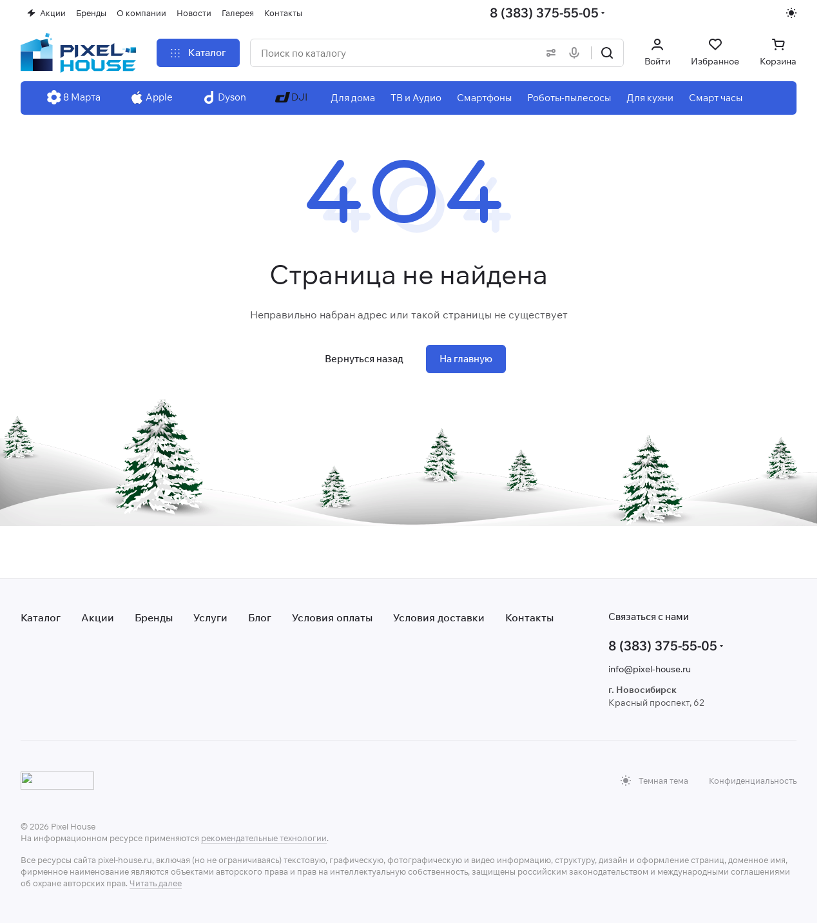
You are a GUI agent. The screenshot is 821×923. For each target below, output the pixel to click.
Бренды (154, 617)
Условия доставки (439, 617)
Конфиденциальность (753, 780)
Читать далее (156, 883)
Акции (97, 617)
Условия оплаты (332, 617)
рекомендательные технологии (264, 838)
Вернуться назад (364, 359)
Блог (259, 617)
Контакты (529, 617)
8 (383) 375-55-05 (544, 13)
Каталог (41, 617)
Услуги (210, 617)
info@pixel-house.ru (649, 669)
